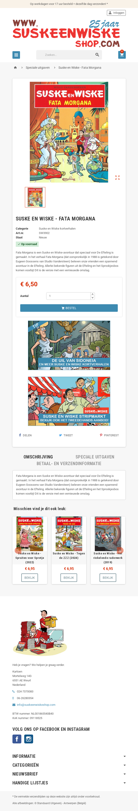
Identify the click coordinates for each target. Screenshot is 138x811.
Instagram (28, 739)
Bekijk (29, 577)
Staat (19, 237)
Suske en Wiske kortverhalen (57, 228)
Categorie (22, 228)
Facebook (16, 739)
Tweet (66, 435)
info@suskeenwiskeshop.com (36, 704)
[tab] (38, 457)
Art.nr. (20, 233)
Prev (18, 550)
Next (120, 550)
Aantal (24, 296)
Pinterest (109, 435)
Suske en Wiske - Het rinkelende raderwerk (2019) (108, 558)
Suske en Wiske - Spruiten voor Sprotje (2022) (29, 558)
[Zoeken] (69, 55)
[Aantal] (68, 296)
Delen (25, 435)
